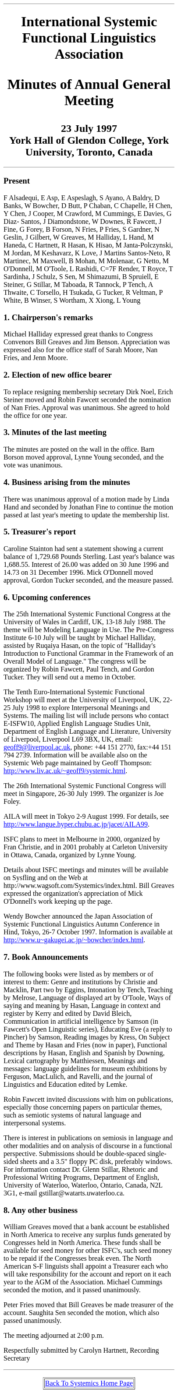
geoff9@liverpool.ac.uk (37, 747)
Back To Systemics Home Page (89, 1383)
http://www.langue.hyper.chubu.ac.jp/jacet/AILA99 (76, 824)
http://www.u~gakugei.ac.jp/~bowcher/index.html (73, 940)
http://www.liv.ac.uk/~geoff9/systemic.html (64, 770)
